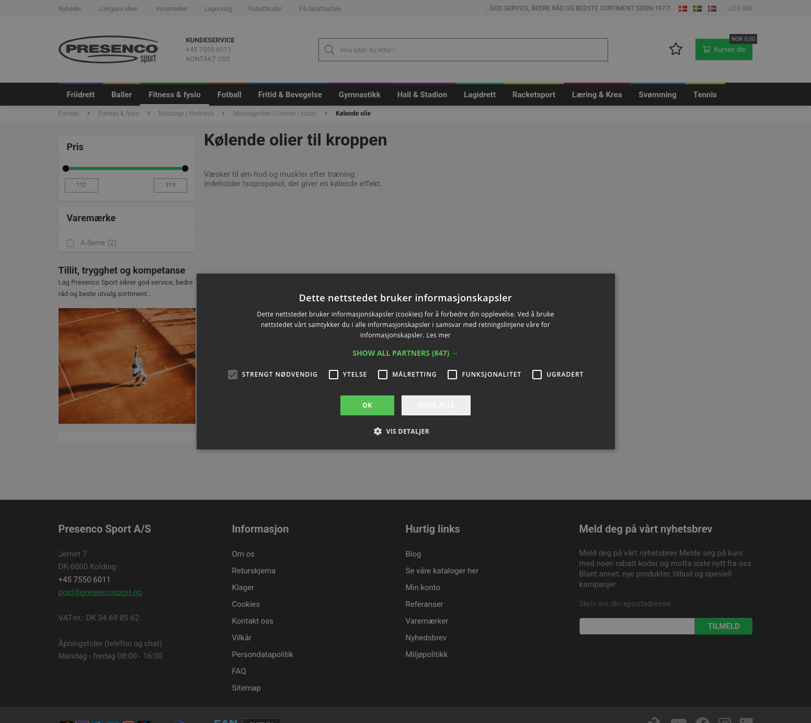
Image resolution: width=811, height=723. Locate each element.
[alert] (405, 361)
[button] (405, 353)
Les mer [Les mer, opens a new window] (438, 335)
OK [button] (367, 405)
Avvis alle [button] (436, 405)
